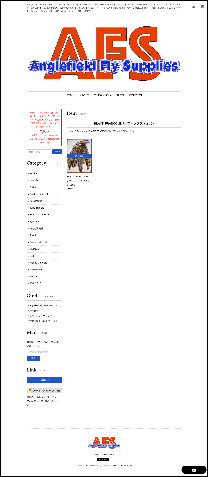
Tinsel (33, 235)
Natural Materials (38, 262)
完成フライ (35, 283)
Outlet (33, 187)
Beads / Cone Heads (40, 214)
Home (70, 131)
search (57, 151)
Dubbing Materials (39, 242)
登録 (33, 358)
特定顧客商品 (36, 228)
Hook (32, 256)
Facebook (44, 380)
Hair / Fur (34, 180)
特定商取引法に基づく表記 (43, 320)
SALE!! (33, 276)
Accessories (36, 201)
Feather (81, 131)
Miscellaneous (37, 269)
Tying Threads (37, 207)
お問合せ (34, 310)
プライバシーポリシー (40, 315)
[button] (102, 96)
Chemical (34, 249)
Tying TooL (35, 221)
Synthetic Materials (39, 194)
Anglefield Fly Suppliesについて (45, 305)
